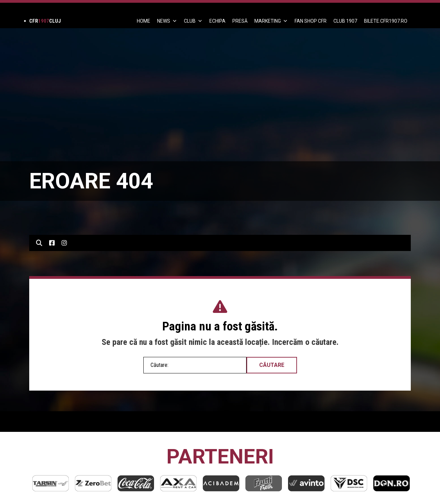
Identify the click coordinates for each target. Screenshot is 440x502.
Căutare (271, 365)
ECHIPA (217, 21)
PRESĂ (240, 21)
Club (193, 21)
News (167, 21)
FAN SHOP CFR (311, 21)
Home (143, 21)
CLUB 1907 (345, 21)
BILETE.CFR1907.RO (385, 21)
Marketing (271, 21)
